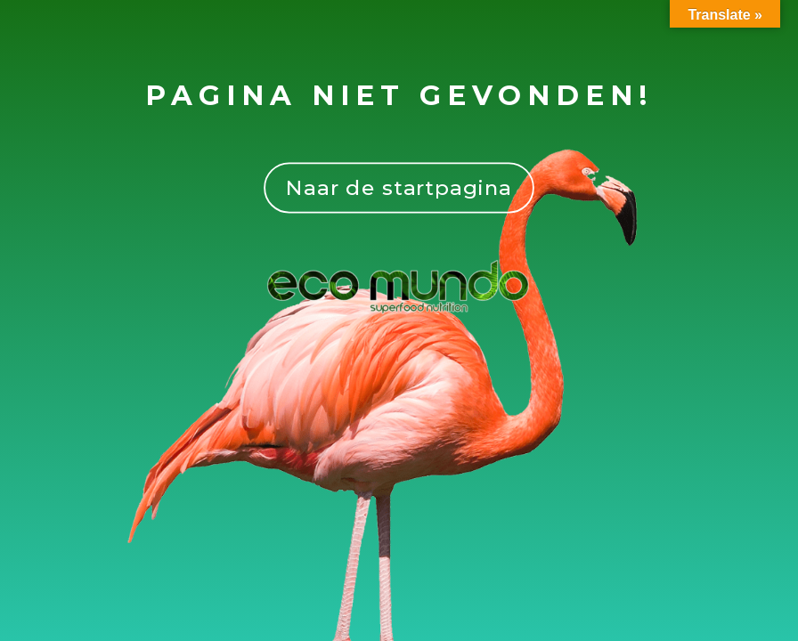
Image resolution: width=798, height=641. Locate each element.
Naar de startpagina (399, 187)
